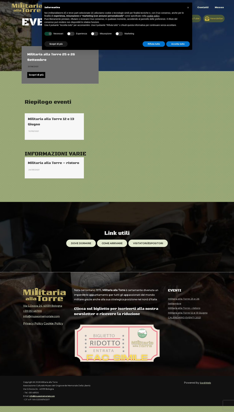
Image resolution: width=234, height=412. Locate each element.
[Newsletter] (214, 18)
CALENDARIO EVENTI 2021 (115, 119)
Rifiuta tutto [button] (154, 44)
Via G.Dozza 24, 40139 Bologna (42, 311)
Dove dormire (79, 248)
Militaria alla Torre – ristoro (184, 314)
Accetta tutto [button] (178, 44)
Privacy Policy (32, 327)
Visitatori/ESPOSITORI (149, 248)
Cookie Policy (50, 327)
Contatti (201, 9)
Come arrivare (112, 248)
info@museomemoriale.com (41, 320)
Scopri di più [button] (56, 44)
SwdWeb (205, 388)
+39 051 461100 (32, 316)
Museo (219, 9)
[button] (188, 7)
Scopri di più (36, 75)
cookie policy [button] (153, 16)
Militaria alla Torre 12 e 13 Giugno (188, 318)
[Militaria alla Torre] (27, 7)
